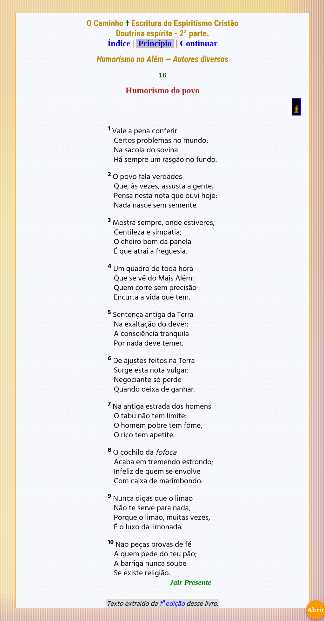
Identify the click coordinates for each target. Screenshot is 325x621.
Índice (119, 43)
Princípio (155, 43)
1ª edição (172, 603)
